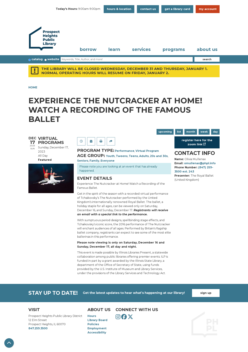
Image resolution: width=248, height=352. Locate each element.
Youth (110, 156)
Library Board (97, 320)
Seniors (82, 160)
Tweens (122, 156)
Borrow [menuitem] (88, 49)
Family (94, 160)
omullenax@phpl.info (200, 163)
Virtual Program (147, 151)
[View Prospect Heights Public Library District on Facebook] (124, 317)
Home (32, 87)
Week (204, 131)
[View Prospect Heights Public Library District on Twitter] (130, 317)
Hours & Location (119, 9)
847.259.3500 (38, 328)
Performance (124, 151)
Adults (144, 156)
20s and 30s (159, 156)
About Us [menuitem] (207, 49)
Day (215, 131)
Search (207, 59)
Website (53, 59)
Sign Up (205, 293)
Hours (91, 316)
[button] (78, 9)
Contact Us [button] (148, 9)
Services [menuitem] (141, 49)
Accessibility (96, 332)
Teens (133, 156)
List (179, 131)
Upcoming (165, 131)
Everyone (108, 160)
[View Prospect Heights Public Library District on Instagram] (118, 317)
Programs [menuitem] (174, 49)
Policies (93, 324)
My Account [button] (207, 9)
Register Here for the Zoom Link (197, 142)
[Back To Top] (9, 343)
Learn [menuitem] (114, 49)
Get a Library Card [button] (177, 9)
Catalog (37, 59)
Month (190, 131)
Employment (96, 328)
